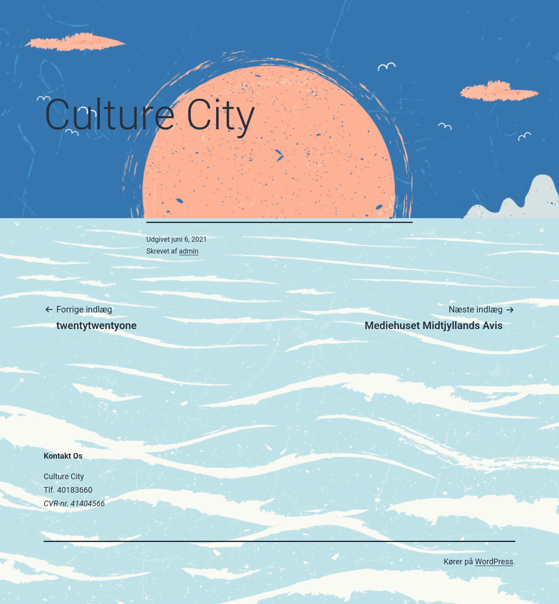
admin (188, 251)
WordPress (494, 561)
